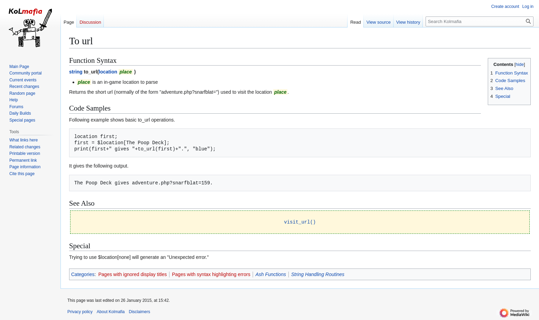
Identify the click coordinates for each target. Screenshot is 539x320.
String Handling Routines (317, 274)
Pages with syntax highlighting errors (211, 274)
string (75, 72)
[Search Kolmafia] (480, 21)
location (108, 72)
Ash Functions (270, 274)
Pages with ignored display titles (132, 274)
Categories (83, 274)
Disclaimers (139, 311)
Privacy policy (79, 311)
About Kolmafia (110, 311)
